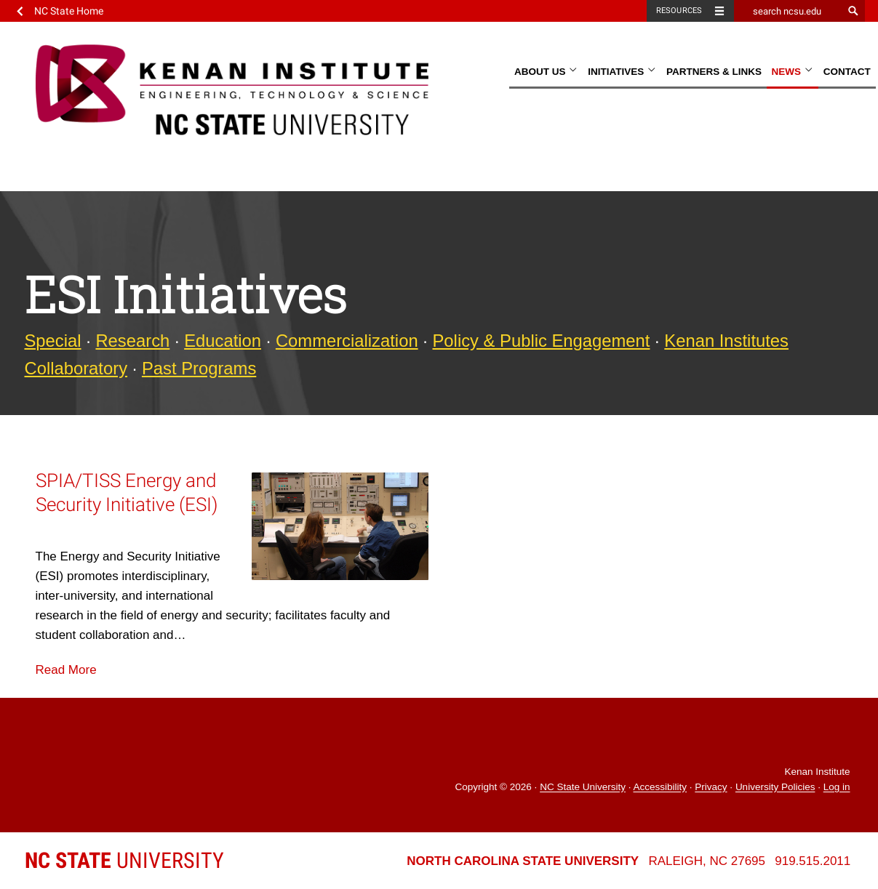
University (124, 860)
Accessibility (660, 787)
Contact (847, 71)
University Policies (775, 787)
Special (53, 340)
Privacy (711, 787)
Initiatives (622, 71)
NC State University (583, 787)
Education (222, 340)
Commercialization (347, 340)
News (792, 71)
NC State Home (68, 11)
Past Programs (199, 368)
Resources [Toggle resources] (679, 10)
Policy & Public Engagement (541, 340)
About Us (546, 71)
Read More (66, 670)
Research (132, 340)
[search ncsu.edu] (788, 11)
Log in (836, 787)
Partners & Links (714, 71)
